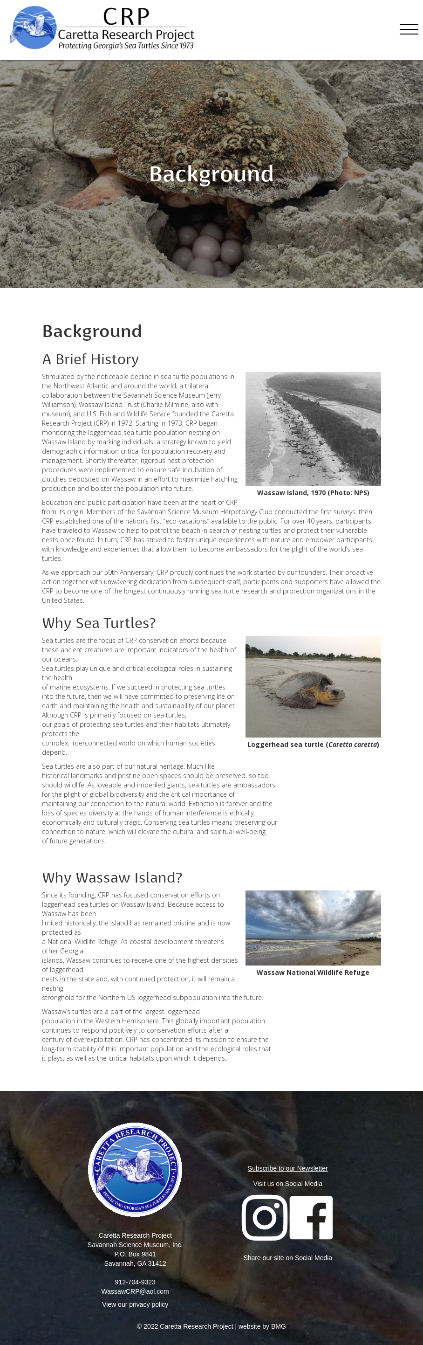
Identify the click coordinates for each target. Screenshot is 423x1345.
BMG (278, 1326)
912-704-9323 (135, 1282)
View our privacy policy (135, 1304)
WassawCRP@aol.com (135, 1291)
